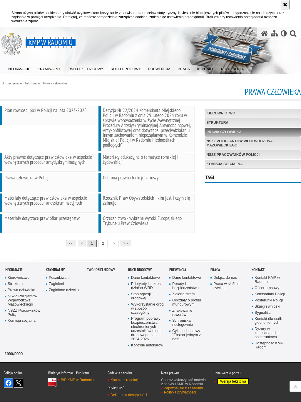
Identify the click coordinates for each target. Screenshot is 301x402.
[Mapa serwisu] (274, 33)
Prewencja (177, 283)
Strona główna (11, 83)
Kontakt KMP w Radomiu (267, 294)
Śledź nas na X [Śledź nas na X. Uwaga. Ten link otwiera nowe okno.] (18, 396)
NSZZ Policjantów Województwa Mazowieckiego (239, 143)
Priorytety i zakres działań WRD (145, 300)
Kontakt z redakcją (125, 394)
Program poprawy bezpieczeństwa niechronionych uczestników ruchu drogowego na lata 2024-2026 (146, 343)
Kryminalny (55, 283)
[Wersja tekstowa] (284, 33)
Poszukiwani (59, 292)
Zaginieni (56, 298)
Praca (215, 283)
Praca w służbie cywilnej (226, 300)
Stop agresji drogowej (141, 310)
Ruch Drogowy (140, 283)
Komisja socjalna (224, 164)
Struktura (217, 123)
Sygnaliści (263, 326)
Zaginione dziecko (64, 304)
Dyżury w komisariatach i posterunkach (267, 347)
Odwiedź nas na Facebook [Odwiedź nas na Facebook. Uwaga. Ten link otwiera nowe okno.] (8, 396)
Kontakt (258, 283)
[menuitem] (19, 67)
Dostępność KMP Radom (269, 359)
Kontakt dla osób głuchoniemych (268, 335)
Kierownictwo (220, 113)
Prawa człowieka (55, 83)
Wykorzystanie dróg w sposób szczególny (147, 322)
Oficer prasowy (267, 302)
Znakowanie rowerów (182, 327)
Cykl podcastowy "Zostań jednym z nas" (186, 349)
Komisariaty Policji (270, 308)
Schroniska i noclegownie (182, 337)
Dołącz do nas (225, 292)
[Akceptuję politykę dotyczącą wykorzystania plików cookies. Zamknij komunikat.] (285, 4)
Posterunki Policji (269, 314)
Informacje (32, 83)
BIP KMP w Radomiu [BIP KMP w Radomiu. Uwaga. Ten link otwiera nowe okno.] (77, 394)
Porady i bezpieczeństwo (185, 300)
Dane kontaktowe (145, 292)
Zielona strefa (183, 308)
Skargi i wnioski (267, 320)
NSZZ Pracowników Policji (233, 155)
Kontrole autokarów (147, 359)
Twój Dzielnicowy (101, 283)
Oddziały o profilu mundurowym (186, 316)
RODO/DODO (14, 367)
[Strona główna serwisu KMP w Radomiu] (264, 33)
